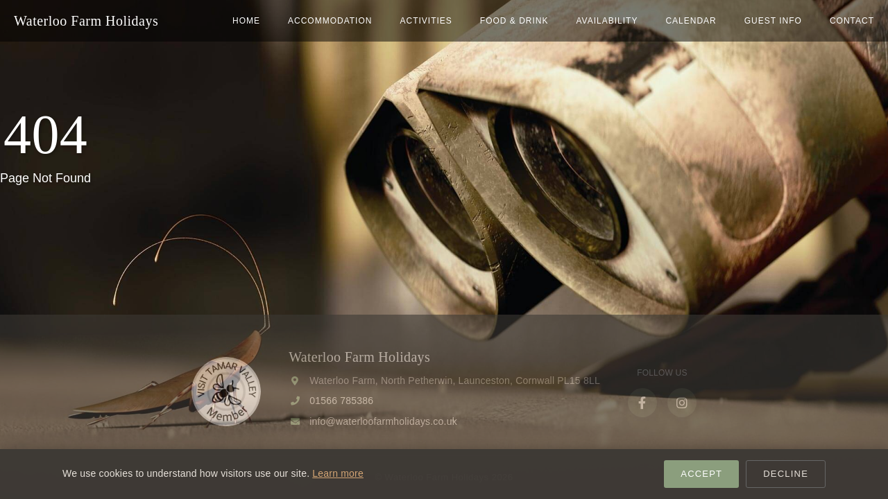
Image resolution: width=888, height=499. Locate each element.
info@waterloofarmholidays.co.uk (383, 421)
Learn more (338, 473)
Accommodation (330, 21)
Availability (607, 21)
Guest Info (773, 21)
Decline (785, 474)
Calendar (690, 21)
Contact (852, 21)
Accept (701, 474)
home (246, 21)
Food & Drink (514, 21)
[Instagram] (682, 402)
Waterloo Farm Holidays (86, 20)
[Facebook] (642, 402)
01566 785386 (341, 400)
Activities (426, 21)
